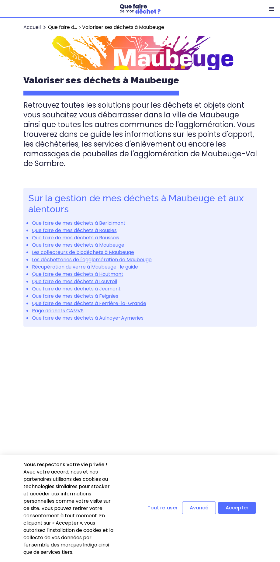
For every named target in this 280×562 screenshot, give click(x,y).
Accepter (237, 507)
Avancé (199, 507)
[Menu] (271, 9)
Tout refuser (162, 507)
